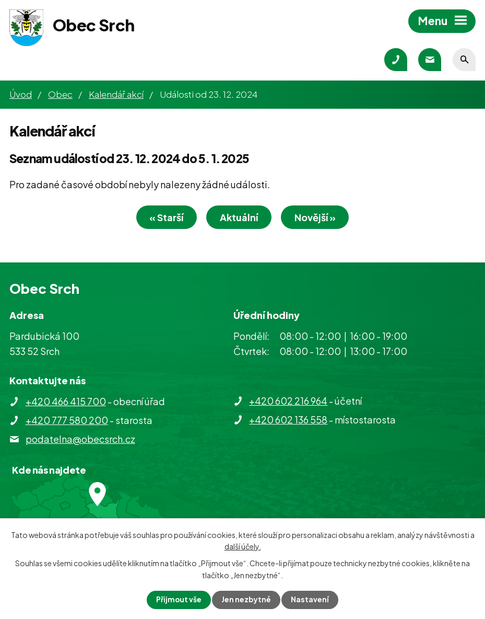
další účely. (242, 546)
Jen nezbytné (246, 599)
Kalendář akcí (116, 94)
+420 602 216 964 (288, 401)
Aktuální (239, 218)
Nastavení (310, 599)
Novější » (317, 218)
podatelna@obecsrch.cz (80, 439)
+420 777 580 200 (67, 421)
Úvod (20, 94)
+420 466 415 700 (66, 402)
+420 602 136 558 (288, 420)
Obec (60, 94)
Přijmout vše (179, 599)
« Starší (164, 218)
